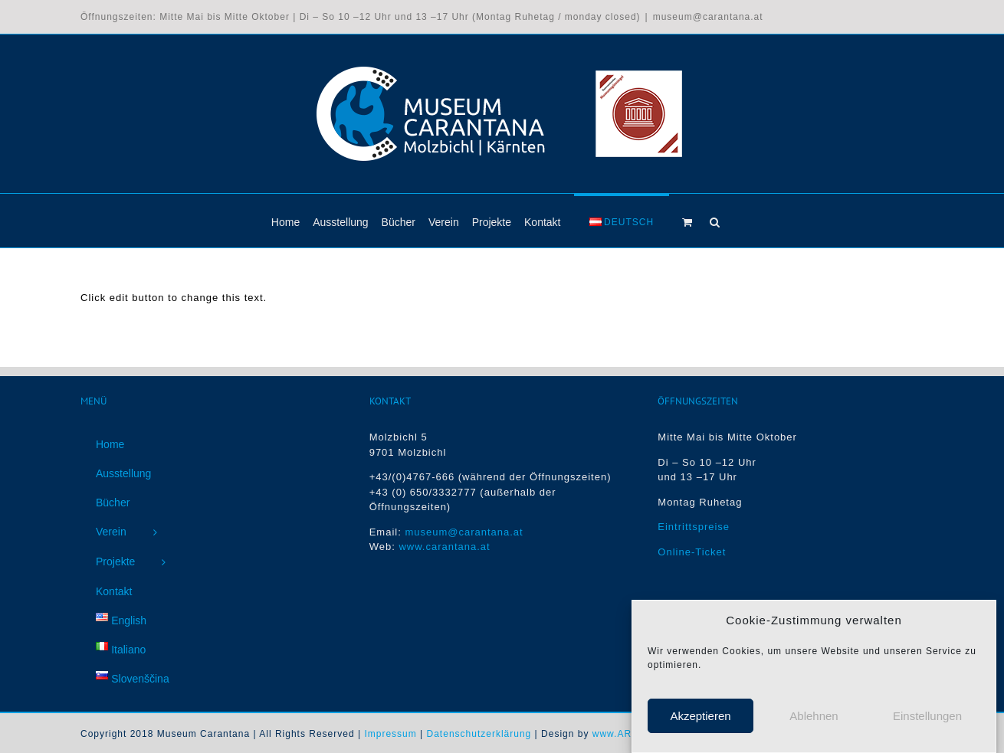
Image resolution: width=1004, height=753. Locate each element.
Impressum (390, 733)
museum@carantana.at (708, 16)
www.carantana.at (444, 546)
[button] (715, 220)
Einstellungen (927, 720)
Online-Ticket (692, 552)
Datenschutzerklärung (479, 733)
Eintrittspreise (694, 526)
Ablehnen (813, 720)
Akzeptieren (700, 720)
